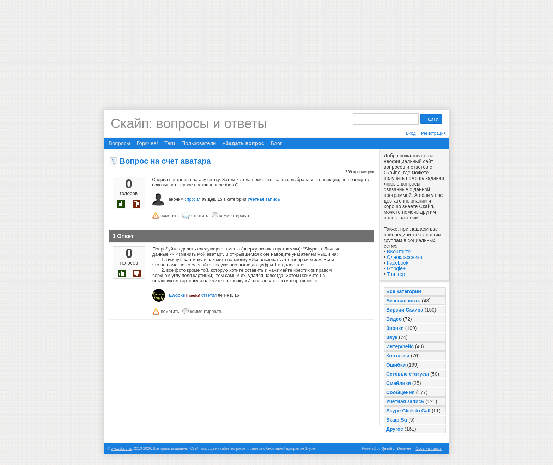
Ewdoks (177, 295)
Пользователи (198, 143)
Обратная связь (428, 449)
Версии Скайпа (404, 310)
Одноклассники (404, 257)
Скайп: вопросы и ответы (189, 123)
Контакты (397, 355)
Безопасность (403, 300)
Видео (394, 319)
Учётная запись (405, 401)
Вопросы (119, 143)
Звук (391, 337)
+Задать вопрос (243, 143)
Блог (276, 143)
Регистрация (433, 133)
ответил (209, 295)
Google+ (396, 268)
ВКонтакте (399, 251)
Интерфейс (400, 346)
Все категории (403, 291)
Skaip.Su (396, 420)
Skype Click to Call (408, 410)
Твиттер (396, 274)
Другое (394, 429)
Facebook (397, 263)
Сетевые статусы (407, 374)
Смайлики (398, 383)
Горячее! (147, 143)
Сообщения (400, 392)
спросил (192, 199)
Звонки (395, 328)
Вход (410, 133)
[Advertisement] (276, 49)
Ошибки (396, 365)
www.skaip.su (121, 449)
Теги (169, 143)
